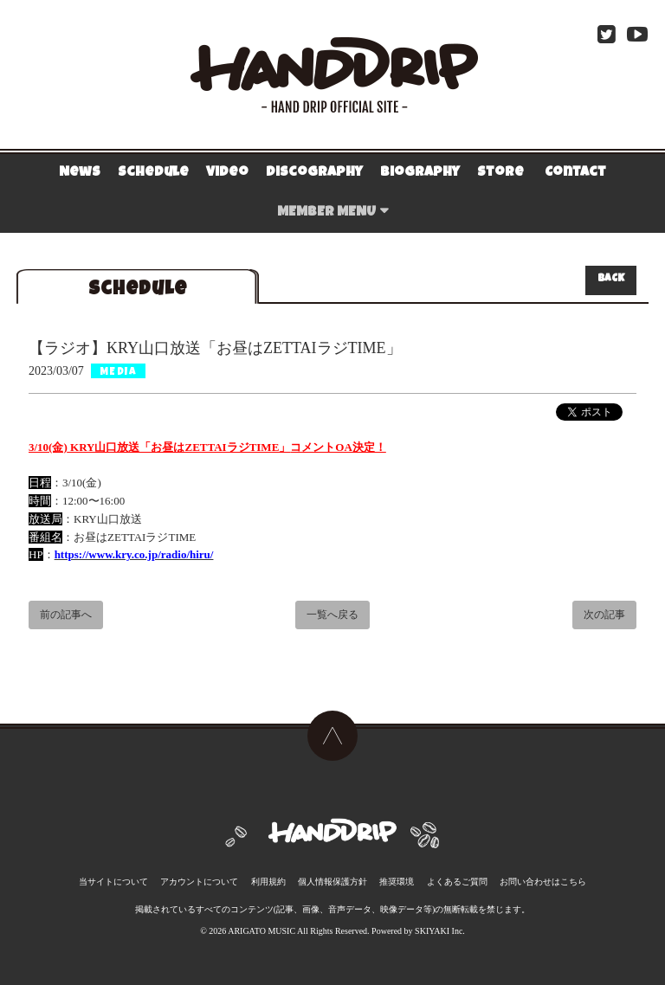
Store (500, 173)
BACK (610, 279)
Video (227, 173)
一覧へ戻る (332, 616)
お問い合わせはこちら (540, 874)
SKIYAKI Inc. (440, 924)
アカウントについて (202, 874)
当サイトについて (116, 874)
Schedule (153, 173)
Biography (420, 173)
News (79, 173)
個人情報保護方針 (332, 874)
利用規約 (269, 874)
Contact (575, 173)
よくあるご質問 (455, 874)
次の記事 (604, 616)
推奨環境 (395, 874)
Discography (314, 173)
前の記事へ (66, 616)
